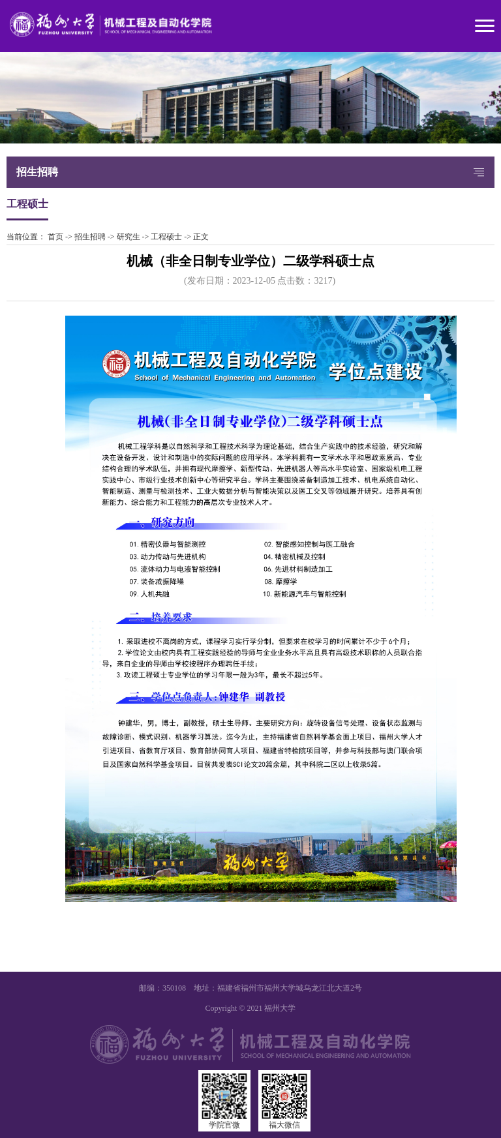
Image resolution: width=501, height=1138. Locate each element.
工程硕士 (166, 236)
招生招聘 (90, 236)
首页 (55, 236)
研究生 (128, 236)
